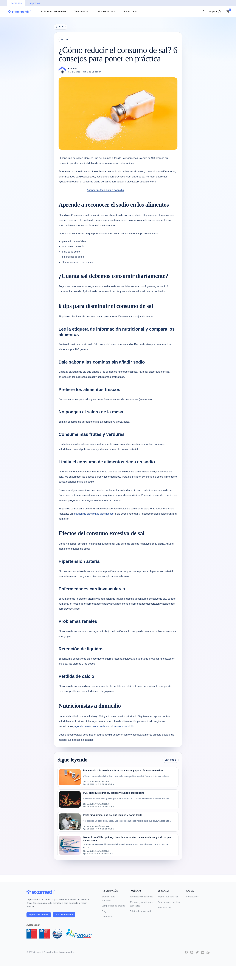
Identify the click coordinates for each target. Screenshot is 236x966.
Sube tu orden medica (169, 902)
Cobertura (107, 916)
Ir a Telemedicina (64, 914)
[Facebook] (186, 952)
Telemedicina (81, 11)
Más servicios (107, 11)
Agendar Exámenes (38, 914)
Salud (64, 39)
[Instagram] (191, 952)
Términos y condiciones (141, 896)
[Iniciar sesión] (215, 11)
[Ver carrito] (227, 11)
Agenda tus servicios (168, 896)
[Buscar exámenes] (203, 11)
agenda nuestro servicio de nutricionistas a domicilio (104, 726)
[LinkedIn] (202, 952)
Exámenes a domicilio (53, 11)
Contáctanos (192, 896)
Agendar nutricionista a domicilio (105, 190)
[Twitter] (197, 952)
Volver (60, 27)
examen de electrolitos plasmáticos (93, 513)
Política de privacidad (140, 911)
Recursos (130, 11)
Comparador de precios (113, 905)
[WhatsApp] (208, 952)
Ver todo (170, 760)
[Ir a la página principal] (19, 11)
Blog (104, 911)
